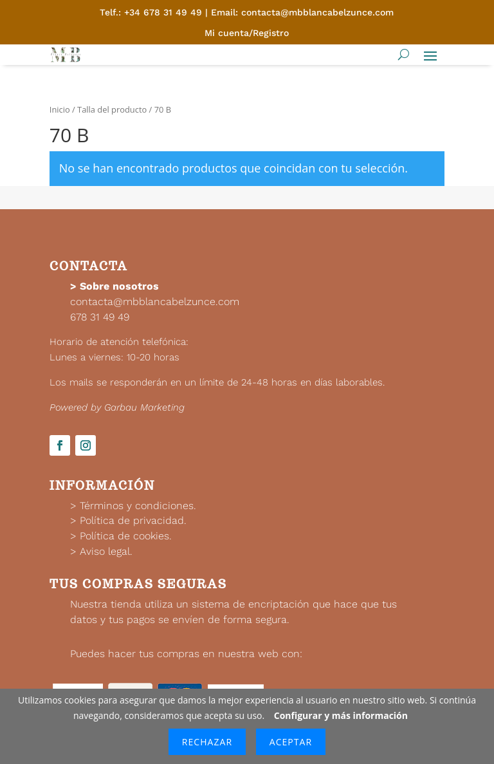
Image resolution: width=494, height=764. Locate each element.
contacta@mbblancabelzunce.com (154, 301)
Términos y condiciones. (138, 505)
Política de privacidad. (133, 520)
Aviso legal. (106, 551)
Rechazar (207, 742)
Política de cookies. (126, 536)
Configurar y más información (341, 715)
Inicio (60, 109)
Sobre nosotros (119, 286)
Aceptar (291, 742)
